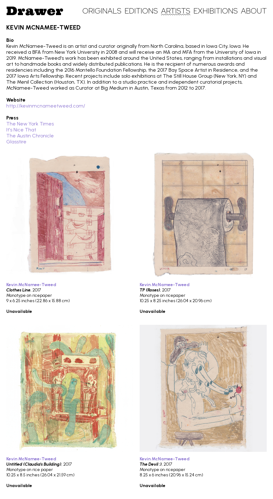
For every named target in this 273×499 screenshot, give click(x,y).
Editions (141, 11)
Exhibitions (215, 11)
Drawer (34, 10)
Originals (101, 11)
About (254, 11)
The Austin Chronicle (30, 136)
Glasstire (16, 142)
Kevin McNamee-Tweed (31, 284)
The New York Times (30, 124)
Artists (175, 11)
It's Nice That (21, 130)
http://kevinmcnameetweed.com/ (45, 106)
